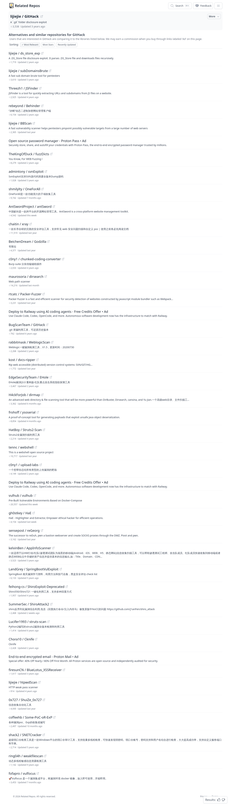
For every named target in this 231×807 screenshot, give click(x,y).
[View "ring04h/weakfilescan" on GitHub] (45, 755)
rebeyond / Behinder (24, 106)
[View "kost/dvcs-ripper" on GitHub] (37, 359)
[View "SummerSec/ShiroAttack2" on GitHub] (51, 604)
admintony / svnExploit (26, 171)
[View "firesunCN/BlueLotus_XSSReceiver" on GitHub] (63, 669)
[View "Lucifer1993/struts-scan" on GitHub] (48, 621)
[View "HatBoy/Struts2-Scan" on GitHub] (43, 429)
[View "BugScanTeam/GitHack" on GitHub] (47, 324)
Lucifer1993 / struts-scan (27, 621)
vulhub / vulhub (21, 495)
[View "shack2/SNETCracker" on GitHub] (43, 734)
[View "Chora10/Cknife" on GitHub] (36, 639)
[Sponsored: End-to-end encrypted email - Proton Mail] (115, 658)
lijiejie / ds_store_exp (24, 53)
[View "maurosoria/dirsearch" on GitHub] (45, 276)
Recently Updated (67, 44)
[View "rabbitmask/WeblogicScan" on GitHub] (52, 342)
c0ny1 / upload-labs (23, 465)
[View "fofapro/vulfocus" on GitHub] (37, 773)
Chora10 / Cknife (21, 639)
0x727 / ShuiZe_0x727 (25, 700)
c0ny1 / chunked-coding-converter (35, 259)
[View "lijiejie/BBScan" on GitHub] (33, 123)
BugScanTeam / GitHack (27, 325)
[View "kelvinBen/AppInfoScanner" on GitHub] (53, 548)
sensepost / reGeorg (24, 530)
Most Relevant (30, 44)
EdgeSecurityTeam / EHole (29, 377)
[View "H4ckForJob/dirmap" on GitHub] (42, 394)
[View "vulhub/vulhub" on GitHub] (34, 495)
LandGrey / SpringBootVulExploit (33, 569)
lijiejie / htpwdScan (23, 682)
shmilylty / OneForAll (24, 189)
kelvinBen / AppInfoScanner (30, 548)
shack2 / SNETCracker (25, 735)
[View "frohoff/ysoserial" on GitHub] (37, 412)
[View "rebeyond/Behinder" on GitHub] (42, 105)
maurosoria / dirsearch (26, 276)
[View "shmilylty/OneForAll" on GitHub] (42, 189)
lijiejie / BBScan (20, 123)
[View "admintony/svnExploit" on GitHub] (45, 171)
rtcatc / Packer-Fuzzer (25, 294)
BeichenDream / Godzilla (27, 241)
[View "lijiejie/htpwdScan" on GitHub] (39, 682)
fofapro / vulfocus (22, 773)
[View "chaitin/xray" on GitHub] (30, 224)
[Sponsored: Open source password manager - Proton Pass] (115, 142)
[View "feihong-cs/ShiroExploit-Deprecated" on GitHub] (66, 586)
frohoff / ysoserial (22, 412)
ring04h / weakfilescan (26, 756)
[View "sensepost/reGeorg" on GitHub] (41, 530)
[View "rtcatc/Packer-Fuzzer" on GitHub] (43, 294)
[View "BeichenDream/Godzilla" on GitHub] (48, 241)
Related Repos (27, 5)
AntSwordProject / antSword (30, 206)
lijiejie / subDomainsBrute (28, 71)
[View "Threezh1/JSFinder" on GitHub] (40, 88)
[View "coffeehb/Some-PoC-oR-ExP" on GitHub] (54, 717)
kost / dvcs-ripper (22, 360)
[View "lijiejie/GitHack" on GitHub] (41, 16)
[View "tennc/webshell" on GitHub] (35, 447)
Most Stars (48, 44)
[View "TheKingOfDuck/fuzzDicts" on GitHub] (51, 154)
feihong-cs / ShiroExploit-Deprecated (36, 586)
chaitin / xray (18, 224)
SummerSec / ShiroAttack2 (29, 604)
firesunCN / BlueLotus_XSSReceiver (35, 670)
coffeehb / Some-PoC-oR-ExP (30, 717)
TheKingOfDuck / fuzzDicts (29, 154)
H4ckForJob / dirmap (24, 395)
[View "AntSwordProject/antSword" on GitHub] (53, 206)
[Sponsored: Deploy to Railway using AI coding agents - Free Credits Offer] (115, 313)
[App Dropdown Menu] (218, 6)
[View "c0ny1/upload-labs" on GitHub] (40, 464)
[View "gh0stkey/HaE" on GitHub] (33, 513)
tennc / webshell (21, 447)
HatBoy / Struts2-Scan (25, 430)
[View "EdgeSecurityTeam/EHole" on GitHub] (50, 377)
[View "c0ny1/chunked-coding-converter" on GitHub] (63, 259)
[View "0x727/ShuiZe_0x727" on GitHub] (43, 699)
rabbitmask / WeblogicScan (29, 342)
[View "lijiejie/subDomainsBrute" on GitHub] (50, 70)
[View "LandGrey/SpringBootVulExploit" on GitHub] (60, 569)
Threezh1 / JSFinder (23, 88)
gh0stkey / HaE (20, 513)
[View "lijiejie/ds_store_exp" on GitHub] (42, 53)
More (214, 16)
